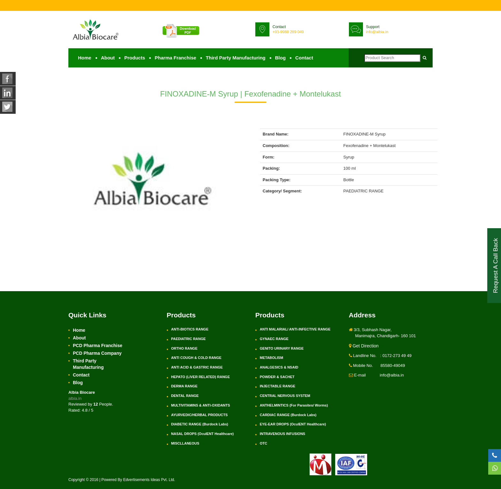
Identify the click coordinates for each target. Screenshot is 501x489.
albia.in (74, 398)
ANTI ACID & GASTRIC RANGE (197, 367)
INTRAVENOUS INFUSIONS (282, 434)
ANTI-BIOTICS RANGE (190, 329)
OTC (263, 443)
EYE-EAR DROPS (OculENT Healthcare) (293, 424)
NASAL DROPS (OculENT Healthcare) (202, 434)
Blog (280, 57)
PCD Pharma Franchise (97, 345)
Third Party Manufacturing (236, 57)
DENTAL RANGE (185, 396)
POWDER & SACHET (277, 377)
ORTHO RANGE (184, 348)
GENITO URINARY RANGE (282, 348)
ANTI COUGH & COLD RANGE (196, 358)
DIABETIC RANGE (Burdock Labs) (199, 424)
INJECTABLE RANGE (277, 386)
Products (134, 57)
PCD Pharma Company (97, 353)
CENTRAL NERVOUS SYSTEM (285, 396)
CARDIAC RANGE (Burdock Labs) (288, 415)
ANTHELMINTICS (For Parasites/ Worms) (294, 405)
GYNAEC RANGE (274, 339)
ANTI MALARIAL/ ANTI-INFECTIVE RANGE (295, 329)
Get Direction (364, 345)
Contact (304, 57)
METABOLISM (271, 358)
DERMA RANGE (184, 386)
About (108, 57)
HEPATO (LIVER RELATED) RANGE (200, 377)
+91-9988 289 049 (288, 32)
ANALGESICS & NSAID (279, 367)
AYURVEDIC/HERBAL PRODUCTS (199, 415)
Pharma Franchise (175, 57)
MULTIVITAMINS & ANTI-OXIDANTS (200, 405)
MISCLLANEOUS (185, 443)
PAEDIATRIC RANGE (188, 339)
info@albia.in (377, 32)
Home (84, 57)
